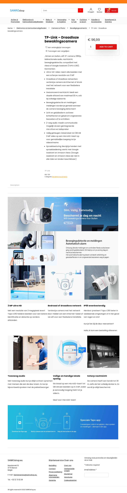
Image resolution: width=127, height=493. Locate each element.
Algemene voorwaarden (54, 476)
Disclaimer (68, 474)
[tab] (15, 185)
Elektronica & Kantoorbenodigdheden (33, 20)
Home (10, 28)
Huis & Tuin (74, 20)
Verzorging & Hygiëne (61, 20)
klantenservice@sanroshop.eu (25, 475)
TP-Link (47, 171)
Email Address (90, 470)
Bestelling (52, 465)
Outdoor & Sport (83, 20)
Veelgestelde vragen (69, 470)
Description (14, 185)
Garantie (52, 480)
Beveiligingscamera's (78, 28)
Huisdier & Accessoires (96, 20)
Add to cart (106, 47)
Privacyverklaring (55, 472)
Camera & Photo (58, 28)
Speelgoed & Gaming (110, 20)
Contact (52, 469)
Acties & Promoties (15, 20)
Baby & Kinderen (49, 20)
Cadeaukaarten (70, 480)
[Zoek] (80, 10)
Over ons (67, 465)
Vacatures (68, 477)
